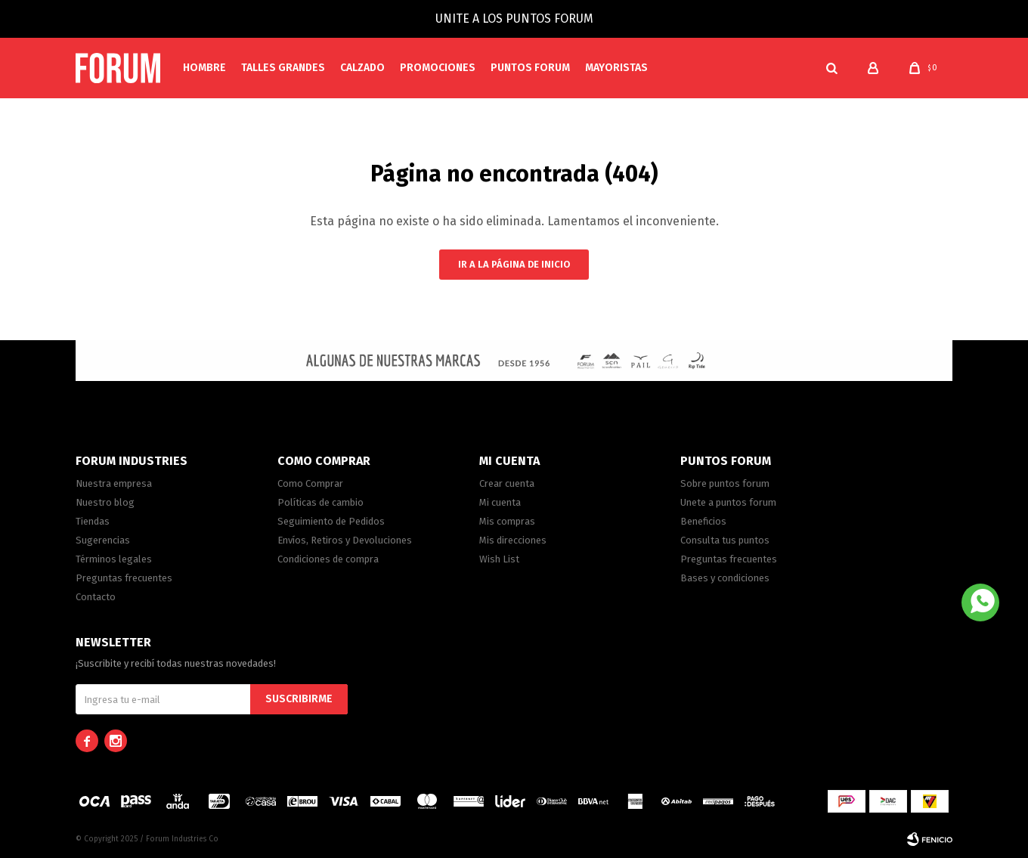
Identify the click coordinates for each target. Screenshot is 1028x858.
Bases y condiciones (724, 578)
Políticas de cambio (320, 502)
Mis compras (507, 521)
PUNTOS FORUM (530, 67)
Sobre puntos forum (724, 483)
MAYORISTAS (616, 67)
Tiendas (93, 521)
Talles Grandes (283, 67)
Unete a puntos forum (728, 502)
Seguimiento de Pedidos (331, 521)
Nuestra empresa (114, 483)
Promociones (437, 67)
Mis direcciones (513, 540)
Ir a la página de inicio (514, 264)
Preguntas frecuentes (124, 578)
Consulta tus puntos (724, 540)
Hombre (204, 67)
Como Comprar (310, 483)
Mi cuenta (500, 502)
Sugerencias (103, 540)
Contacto (96, 596)
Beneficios (703, 521)
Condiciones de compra (328, 559)
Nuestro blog (105, 502)
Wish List (499, 559)
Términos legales (114, 559)
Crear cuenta (506, 483)
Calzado (362, 67)
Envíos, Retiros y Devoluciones (344, 540)
